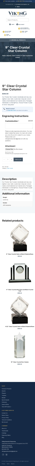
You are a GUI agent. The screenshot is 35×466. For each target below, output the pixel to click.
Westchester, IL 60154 (25, 28)
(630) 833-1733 (10, 4)
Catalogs (4, 433)
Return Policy (5, 415)
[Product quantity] (8, 159)
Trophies (4, 395)
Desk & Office (5, 404)
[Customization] (19, 125)
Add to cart (18, 159)
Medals (3, 397)
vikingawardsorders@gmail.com (22, 4)
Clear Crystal (16, 55)
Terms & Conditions (7, 420)
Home (4, 55)
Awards (9, 55)
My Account (5, 422)
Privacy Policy (5, 417)
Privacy (3, 463)
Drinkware (4, 402)
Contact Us (4, 413)
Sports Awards (5, 400)
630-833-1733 (21, 1)
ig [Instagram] (6, 454)
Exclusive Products (6, 388)
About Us (4, 428)
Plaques (4, 393)
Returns (12, 463)
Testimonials (5, 430)
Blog (3, 437)
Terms (8, 463)
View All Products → (7, 406)
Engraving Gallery (6, 435)
